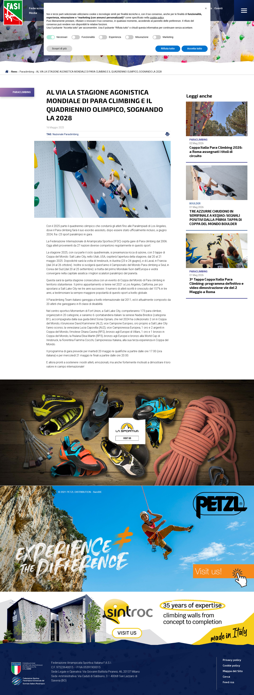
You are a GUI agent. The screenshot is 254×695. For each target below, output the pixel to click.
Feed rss (228, 682)
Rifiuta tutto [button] (168, 48)
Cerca (226, 676)
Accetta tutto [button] (194, 48)
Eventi (218, 8)
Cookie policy (231, 665)
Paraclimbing (22, 92)
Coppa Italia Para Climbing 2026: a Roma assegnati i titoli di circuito (215, 151)
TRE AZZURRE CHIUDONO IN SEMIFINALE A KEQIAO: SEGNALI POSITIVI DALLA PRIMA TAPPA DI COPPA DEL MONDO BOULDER (215, 217)
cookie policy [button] (157, 17)
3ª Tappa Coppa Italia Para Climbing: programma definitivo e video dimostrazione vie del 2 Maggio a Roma (216, 285)
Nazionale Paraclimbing (65, 134)
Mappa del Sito (233, 671)
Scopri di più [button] (59, 48)
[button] (206, 8)
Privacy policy (232, 659)
